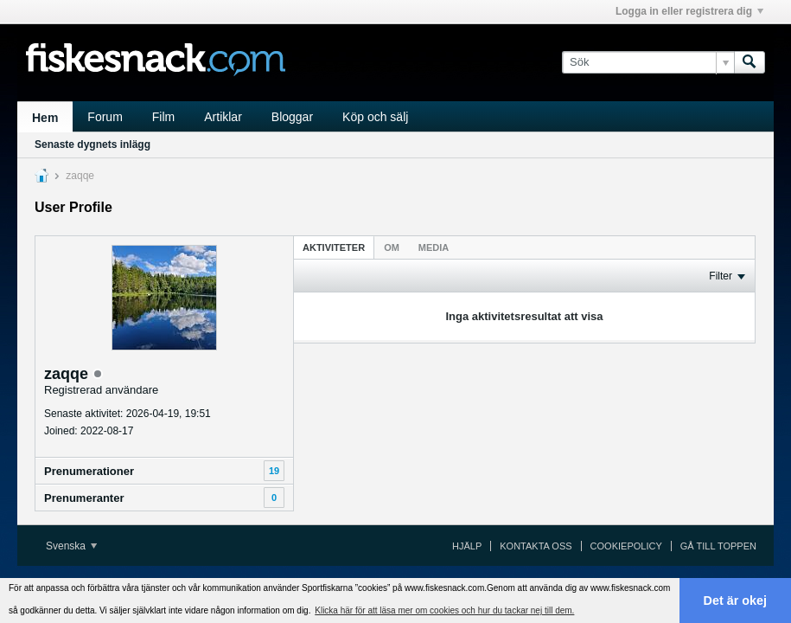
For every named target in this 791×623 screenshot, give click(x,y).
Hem (45, 118)
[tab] (333, 247)
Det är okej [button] (736, 600)
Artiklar (223, 117)
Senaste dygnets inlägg (92, 144)
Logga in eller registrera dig (689, 11)
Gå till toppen (718, 546)
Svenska (71, 546)
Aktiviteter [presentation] (334, 247)
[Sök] (648, 62)
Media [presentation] (433, 247)
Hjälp (467, 546)
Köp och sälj (375, 117)
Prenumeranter (84, 497)
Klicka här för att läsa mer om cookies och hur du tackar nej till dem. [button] (444, 610)
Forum (104, 117)
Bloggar (292, 117)
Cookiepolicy (626, 546)
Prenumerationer (89, 471)
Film (163, 117)
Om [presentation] (391, 247)
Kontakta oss (535, 546)
